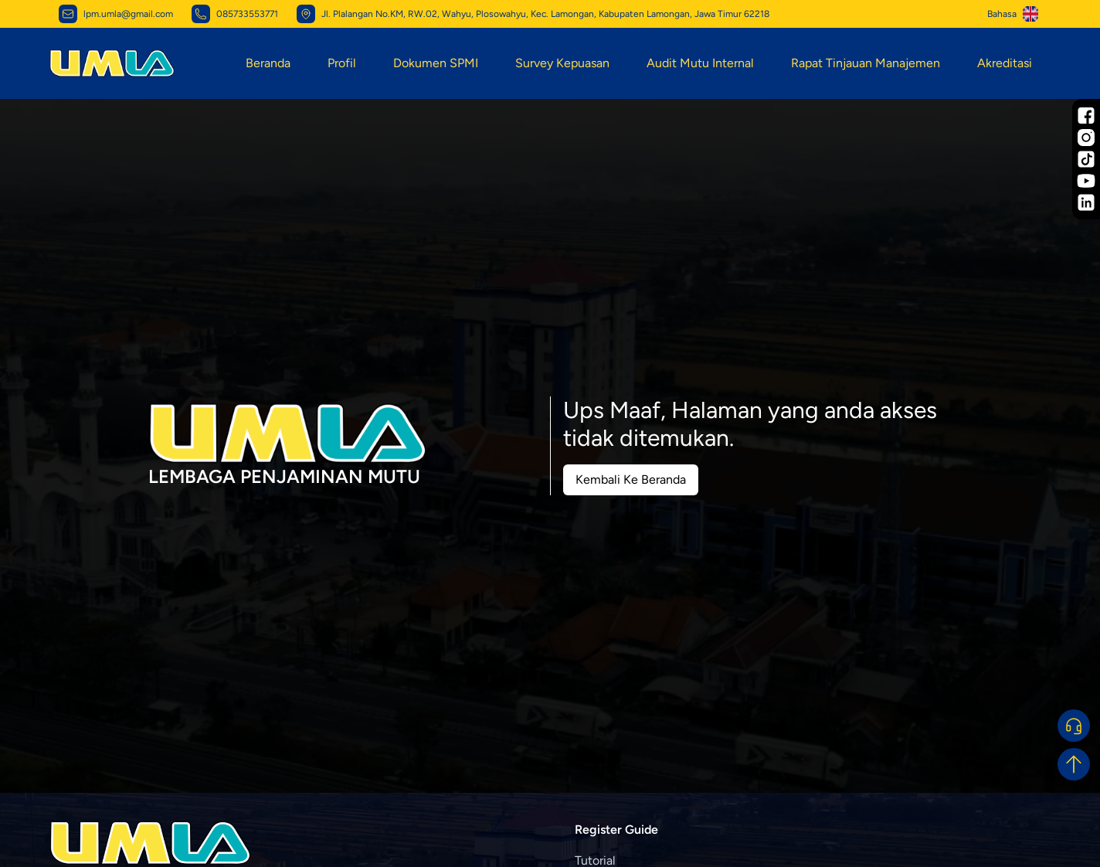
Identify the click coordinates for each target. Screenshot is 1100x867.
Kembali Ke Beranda (630, 479)
